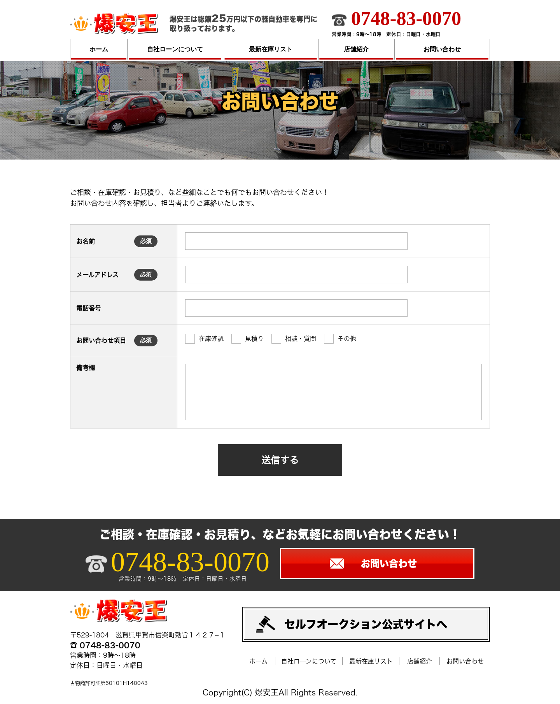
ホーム (98, 49)
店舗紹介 (356, 49)
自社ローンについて (175, 49)
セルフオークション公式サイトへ (365, 624)
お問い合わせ (442, 49)
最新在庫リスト (270, 49)
